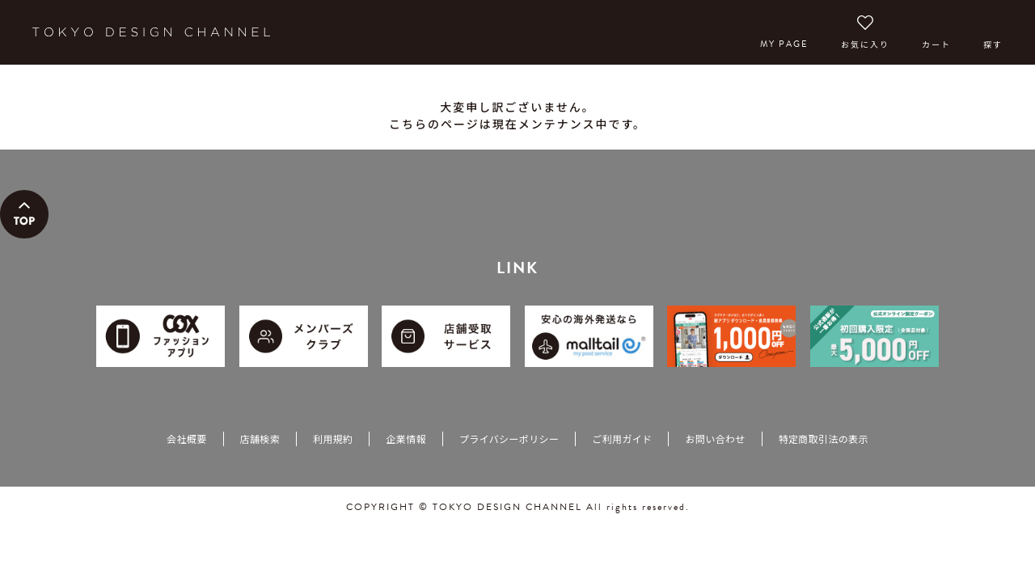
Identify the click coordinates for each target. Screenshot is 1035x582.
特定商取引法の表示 (823, 438)
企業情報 (405, 438)
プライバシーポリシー (509, 438)
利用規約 (333, 438)
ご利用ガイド (622, 438)
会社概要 (186, 438)
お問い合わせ (715, 438)
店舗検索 (260, 438)
